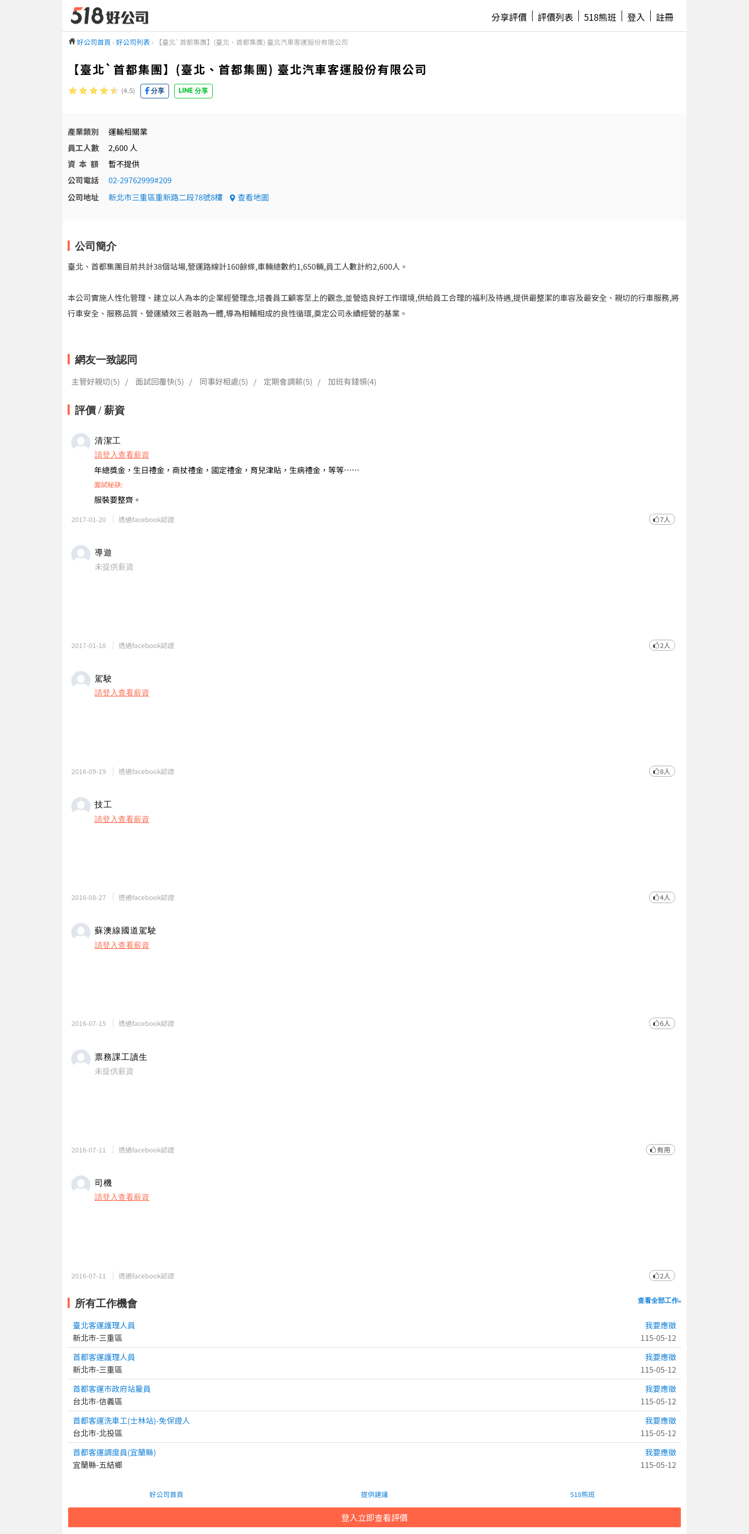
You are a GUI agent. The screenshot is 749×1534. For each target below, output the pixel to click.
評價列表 (555, 16)
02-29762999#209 (140, 179)
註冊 (665, 16)
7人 (665, 519)
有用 (663, 1150)
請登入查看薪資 (122, 454)
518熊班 (600, 16)
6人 (665, 1023)
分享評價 (509, 16)
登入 (636, 16)
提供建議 (374, 1494)
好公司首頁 (166, 1494)
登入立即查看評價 (374, 1517)
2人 (665, 645)
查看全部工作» (660, 1300)
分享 (157, 91)
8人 (665, 771)
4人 (665, 897)
